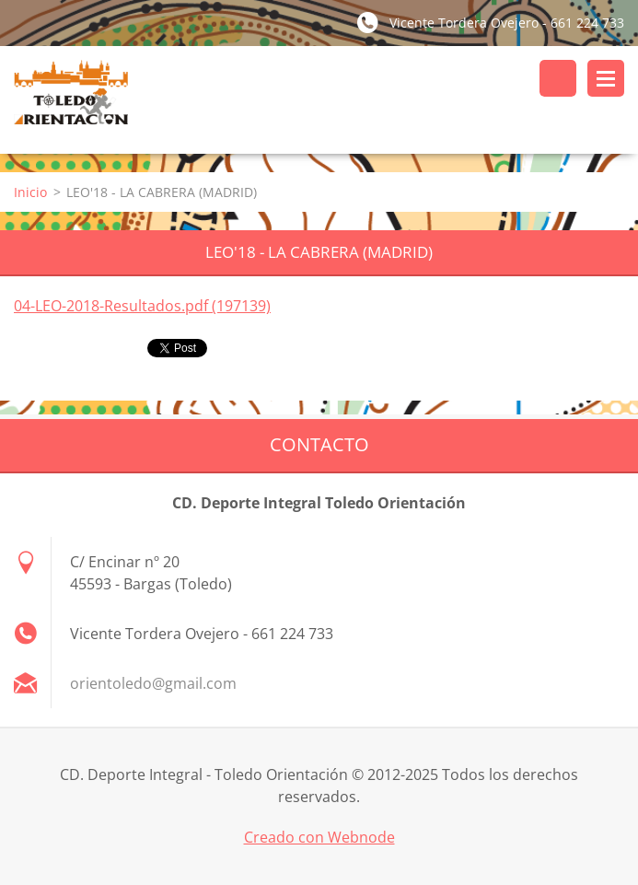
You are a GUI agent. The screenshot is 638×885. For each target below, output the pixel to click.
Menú (605, 78)
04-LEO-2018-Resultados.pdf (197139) (142, 306)
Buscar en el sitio (557, 78)
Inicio (30, 192)
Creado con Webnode (319, 837)
